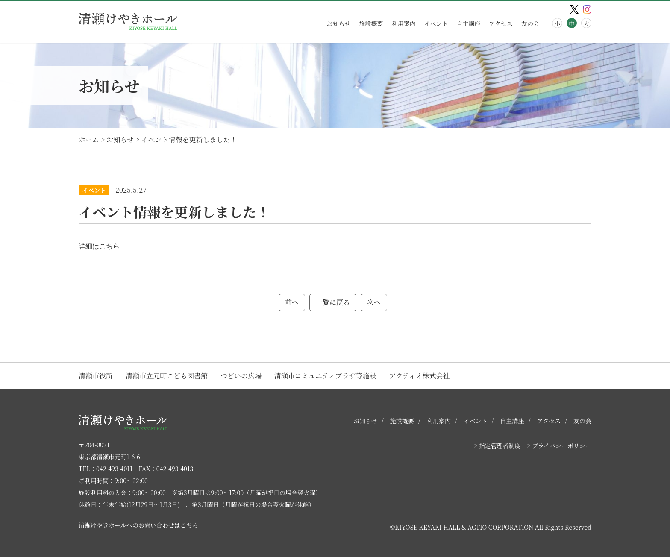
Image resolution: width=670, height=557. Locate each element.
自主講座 (468, 23)
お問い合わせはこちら (168, 525)
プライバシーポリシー (561, 445)
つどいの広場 (241, 376)
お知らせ (339, 23)
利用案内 (403, 23)
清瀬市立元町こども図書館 (167, 376)
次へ (374, 302)
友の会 (530, 23)
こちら (109, 246)
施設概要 (371, 23)
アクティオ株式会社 (419, 376)
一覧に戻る (333, 302)
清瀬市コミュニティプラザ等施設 (325, 376)
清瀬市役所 (96, 376)
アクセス (501, 23)
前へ (292, 302)
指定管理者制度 (500, 445)
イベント (436, 23)
